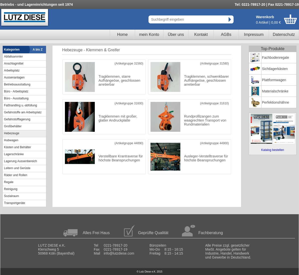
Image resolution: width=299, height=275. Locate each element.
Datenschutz (284, 34)
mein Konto (149, 34)
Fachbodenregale (275, 58)
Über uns (176, 34)
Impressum (253, 34)
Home (122, 34)
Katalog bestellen (272, 150)
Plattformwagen (274, 80)
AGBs (226, 34)
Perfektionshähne (275, 102)
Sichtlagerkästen (275, 69)
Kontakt (201, 34)
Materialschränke (275, 91)
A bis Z (38, 49)
